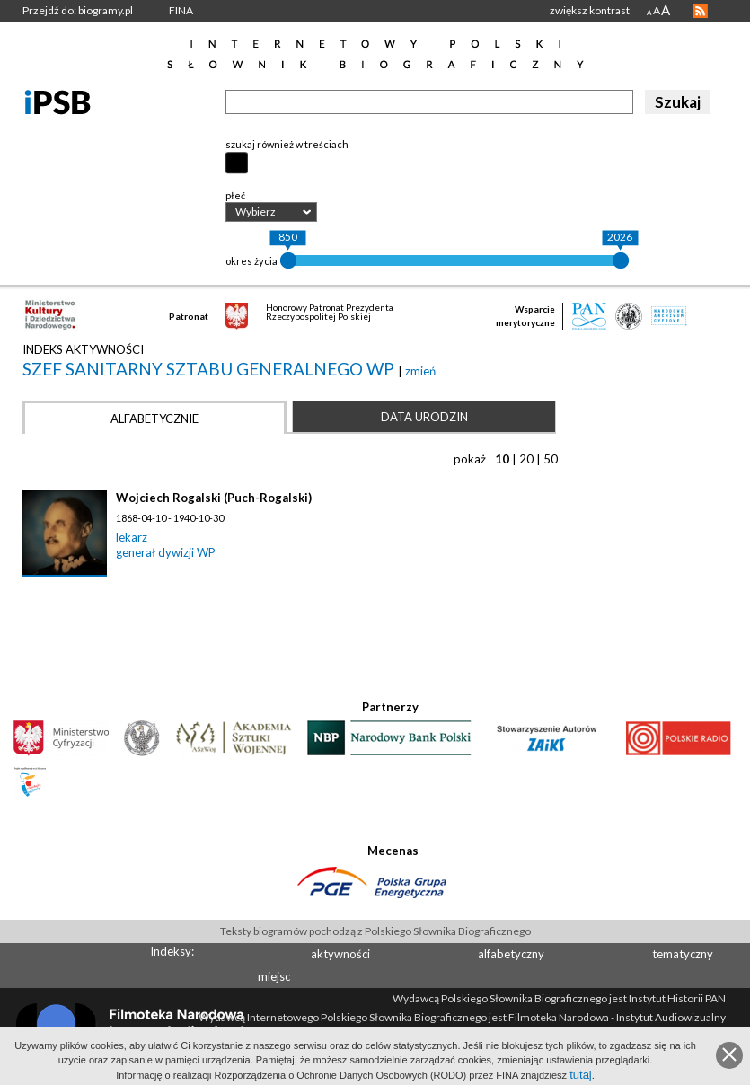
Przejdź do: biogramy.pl (77, 10)
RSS (700, 11)
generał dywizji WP (166, 552)
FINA (181, 10)
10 (502, 459)
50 (550, 459)
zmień (420, 371)
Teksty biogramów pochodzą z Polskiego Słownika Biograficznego (375, 931)
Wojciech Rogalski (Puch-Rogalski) (214, 497)
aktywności (340, 954)
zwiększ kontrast (590, 10)
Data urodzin (424, 417)
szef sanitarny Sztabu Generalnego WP (210, 368)
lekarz (131, 537)
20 (526, 459)
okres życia (251, 261)
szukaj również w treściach (287, 144)
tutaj (580, 1074)
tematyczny (682, 954)
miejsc (274, 976)
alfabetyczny (511, 954)
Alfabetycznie (154, 418)
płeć (235, 195)
